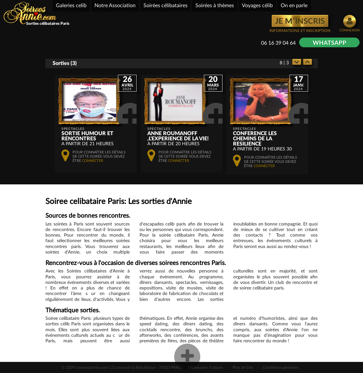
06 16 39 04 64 (278, 43)
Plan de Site (243, 367)
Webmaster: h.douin (205, 367)
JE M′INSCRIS (300, 21)
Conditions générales (281, 367)
